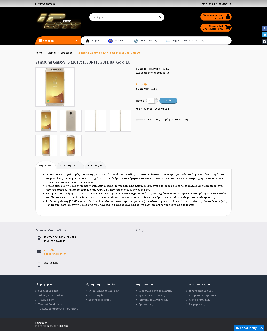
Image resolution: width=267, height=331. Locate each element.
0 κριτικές (153, 119)
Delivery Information (50, 295)
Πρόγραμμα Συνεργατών (153, 299)
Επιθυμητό (144, 108)
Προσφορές (146, 304)
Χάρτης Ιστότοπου (99, 299)
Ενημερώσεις (197, 304)
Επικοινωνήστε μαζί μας (103, 290)
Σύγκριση (162, 108)
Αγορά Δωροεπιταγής (152, 295)
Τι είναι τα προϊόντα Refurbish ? (58, 308)
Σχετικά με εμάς (48, 290)
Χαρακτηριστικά (70, 165)
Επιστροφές (95, 295)
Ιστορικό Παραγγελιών (202, 295)
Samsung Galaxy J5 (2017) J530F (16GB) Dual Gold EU (108, 52)
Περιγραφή (45, 165)
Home (38, 52)
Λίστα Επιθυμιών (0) (219, 3)
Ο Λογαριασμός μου (201, 290)
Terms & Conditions (50, 304)
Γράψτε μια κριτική (176, 119)
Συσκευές (66, 52)
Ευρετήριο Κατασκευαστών (155, 290)
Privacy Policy (46, 299)
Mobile (52, 52)
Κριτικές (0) (95, 165)
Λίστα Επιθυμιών (199, 299)
